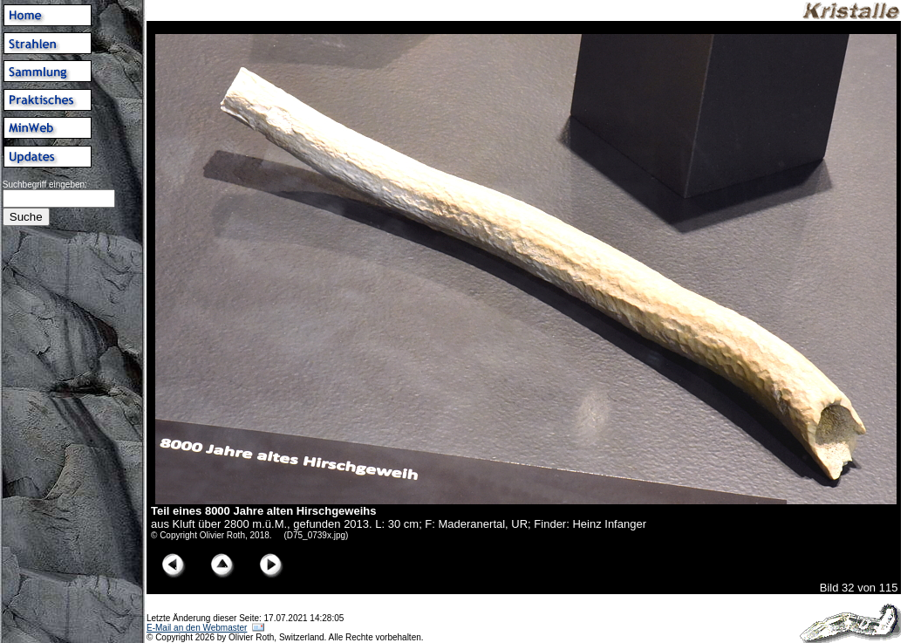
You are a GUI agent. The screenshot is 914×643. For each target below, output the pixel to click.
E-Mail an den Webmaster (197, 628)
